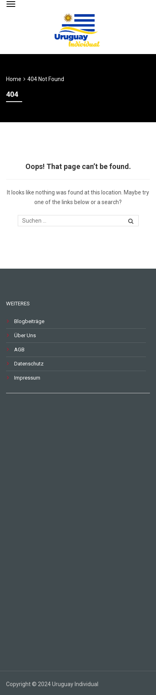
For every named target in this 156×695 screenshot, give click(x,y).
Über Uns (25, 335)
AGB (19, 349)
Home (13, 79)
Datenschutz (29, 364)
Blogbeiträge (29, 321)
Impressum (27, 378)
